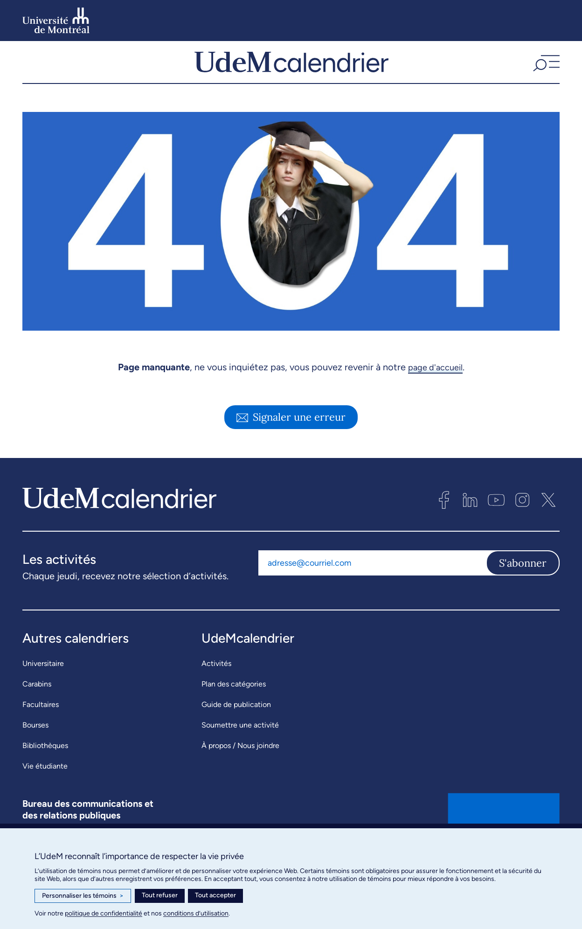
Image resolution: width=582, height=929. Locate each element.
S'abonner (523, 587)
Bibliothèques (45, 769)
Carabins (36, 708)
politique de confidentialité (103, 913)
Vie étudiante (45, 790)
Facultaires (40, 728)
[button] (545, 74)
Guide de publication (236, 728)
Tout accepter (215, 895)
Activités (216, 687)
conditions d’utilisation (196, 913)
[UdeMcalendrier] (291, 74)
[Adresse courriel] (372, 587)
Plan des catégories (233, 708)
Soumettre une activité (240, 749)
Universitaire (43, 687)
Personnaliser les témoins (83, 896)
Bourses (35, 749)
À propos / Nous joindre (240, 769)
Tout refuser (160, 895)
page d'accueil (435, 391)
